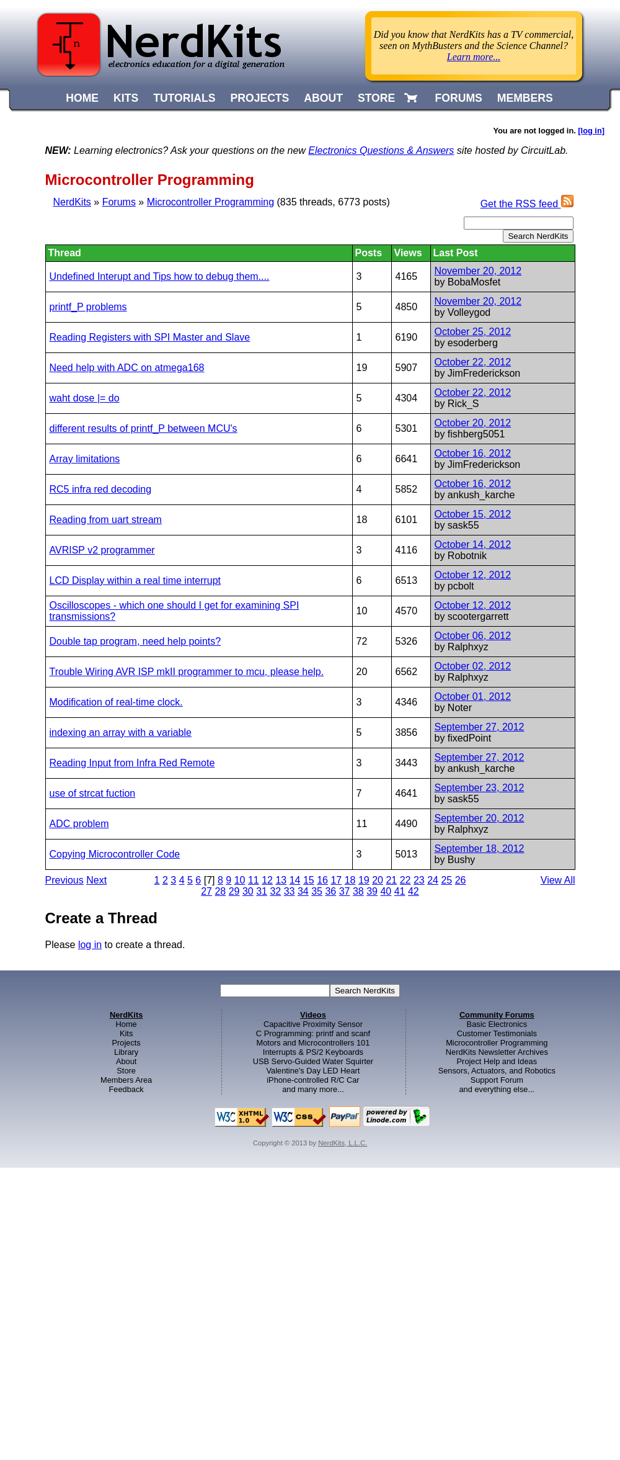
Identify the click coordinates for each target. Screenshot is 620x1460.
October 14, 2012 (473, 544)
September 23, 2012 (480, 787)
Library (126, 1052)
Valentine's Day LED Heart (313, 1070)
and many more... (313, 1089)
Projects (126, 1042)
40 (385, 891)
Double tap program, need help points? (135, 641)
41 (399, 891)
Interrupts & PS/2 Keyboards (313, 1052)
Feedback (126, 1089)
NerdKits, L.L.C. (342, 1143)
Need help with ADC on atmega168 (127, 367)
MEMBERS (525, 98)
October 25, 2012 (473, 331)
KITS (125, 98)
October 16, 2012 (473, 453)
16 (322, 880)
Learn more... (474, 57)
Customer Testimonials (497, 1033)
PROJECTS (260, 98)
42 (413, 891)
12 (267, 880)
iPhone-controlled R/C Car (313, 1080)
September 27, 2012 (480, 727)
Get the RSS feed (527, 204)
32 (275, 891)
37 (344, 891)
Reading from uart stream (106, 519)
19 (364, 880)
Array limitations (85, 459)
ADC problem (79, 823)
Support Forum (497, 1080)
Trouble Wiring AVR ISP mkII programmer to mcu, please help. (187, 671)
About (126, 1061)
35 (316, 891)
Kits (126, 1033)
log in (90, 944)
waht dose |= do (85, 398)
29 (234, 891)
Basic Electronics (497, 1024)
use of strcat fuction (93, 793)
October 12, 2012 (473, 575)
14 (295, 880)
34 (303, 891)
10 (240, 880)
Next (96, 880)
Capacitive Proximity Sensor (313, 1024)
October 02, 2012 (473, 666)
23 (419, 880)
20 (377, 880)
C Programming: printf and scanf (313, 1033)
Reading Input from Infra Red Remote (132, 763)
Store (126, 1070)
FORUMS (458, 98)
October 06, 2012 (473, 635)
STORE (376, 98)
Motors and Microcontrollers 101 (313, 1042)
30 (248, 891)
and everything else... (496, 1089)
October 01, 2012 (473, 696)
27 (206, 891)
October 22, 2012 (473, 362)
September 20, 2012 (480, 818)
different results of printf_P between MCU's (143, 428)
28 (220, 891)
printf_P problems (88, 307)
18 (350, 880)
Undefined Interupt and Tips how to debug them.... (160, 276)
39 (372, 891)
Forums (119, 202)
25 (446, 880)
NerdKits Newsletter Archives (497, 1052)
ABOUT (323, 98)
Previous (64, 880)
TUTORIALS (184, 98)
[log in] (591, 130)
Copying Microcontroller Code (115, 854)
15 (308, 880)
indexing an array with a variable (121, 732)
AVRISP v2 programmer (102, 550)
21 (391, 880)
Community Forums (496, 1014)
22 (405, 880)
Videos (313, 1014)
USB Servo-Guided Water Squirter (313, 1061)
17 (336, 880)
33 (289, 891)
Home (126, 1024)
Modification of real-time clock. (116, 702)
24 (432, 880)
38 (358, 891)
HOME (82, 98)
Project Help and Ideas (497, 1061)
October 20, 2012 (473, 423)
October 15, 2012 (473, 514)
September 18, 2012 (480, 848)
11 (253, 880)
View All (558, 880)
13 (280, 880)
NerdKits (72, 202)
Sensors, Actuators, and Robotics (497, 1070)
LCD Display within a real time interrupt (135, 580)
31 (261, 891)
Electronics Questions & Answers (381, 150)
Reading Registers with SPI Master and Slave (150, 337)
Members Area (126, 1080)
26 (460, 880)
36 (330, 891)
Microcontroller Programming (210, 202)
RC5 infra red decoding (101, 489)
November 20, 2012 (478, 271)
